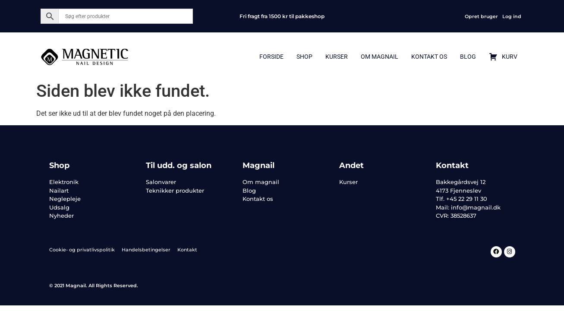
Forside (271, 56)
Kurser (336, 56)
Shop (304, 56)
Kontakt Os (429, 56)
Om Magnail (379, 56)
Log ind (511, 16)
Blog (468, 56)
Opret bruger (481, 16)
